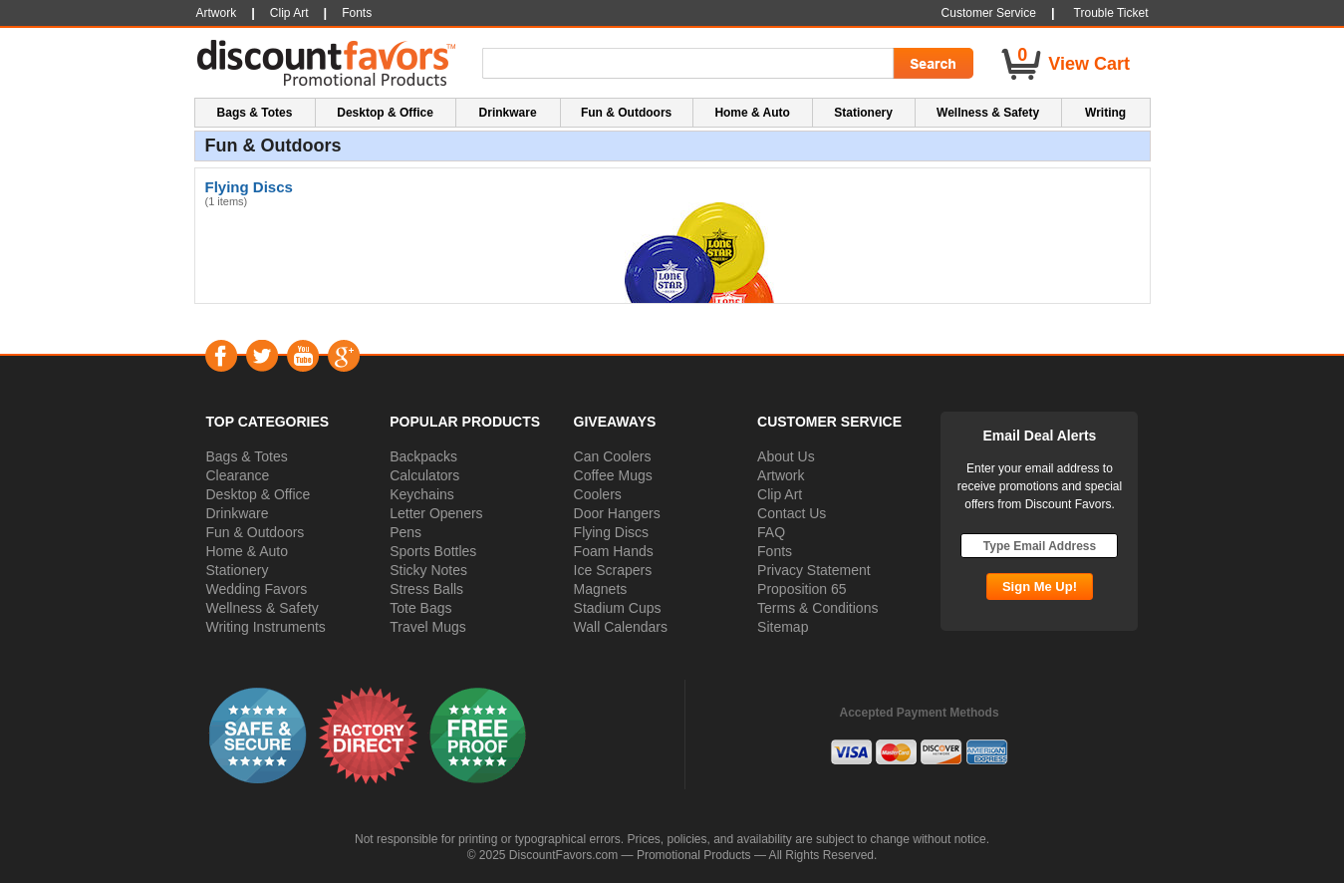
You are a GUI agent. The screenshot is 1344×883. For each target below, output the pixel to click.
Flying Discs (611, 532)
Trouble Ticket (1111, 13)
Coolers (598, 494)
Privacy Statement (814, 570)
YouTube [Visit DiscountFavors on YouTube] (302, 356)
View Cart (1089, 64)
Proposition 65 (802, 589)
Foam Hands (614, 551)
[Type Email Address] (1039, 545)
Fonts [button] (357, 13)
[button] (258, 734)
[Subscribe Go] (1039, 586)
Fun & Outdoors (255, 532)
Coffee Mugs (613, 475)
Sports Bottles (433, 551)
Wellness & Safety (262, 608)
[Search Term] (691, 64)
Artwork (780, 475)
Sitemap (782, 627)
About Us (786, 456)
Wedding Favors (257, 589)
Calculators (424, 475)
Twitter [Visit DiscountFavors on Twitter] (261, 356)
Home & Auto (247, 551)
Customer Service (988, 13)
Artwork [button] (216, 13)
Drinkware (237, 513)
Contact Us (791, 513)
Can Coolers (613, 456)
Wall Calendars (621, 627)
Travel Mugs (428, 627)
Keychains (422, 494)
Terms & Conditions (817, 608)
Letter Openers (436, 513)
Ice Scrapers (613, 570)
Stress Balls (426, 589)
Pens (405, 532)
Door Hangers (617, 513)
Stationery (237, 570)
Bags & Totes (247, 456)
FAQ (771, 532)
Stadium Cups (618, 608)
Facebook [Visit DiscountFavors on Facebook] (220, 356)
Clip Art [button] (289, 13)
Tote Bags (420, 608)
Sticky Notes (428, 570)
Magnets (601, 589)
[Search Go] (931, 64)
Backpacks (423, 456)
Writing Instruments (266, 627)
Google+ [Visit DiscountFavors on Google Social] (343, 356)
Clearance (238, 475)
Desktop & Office (258, 494)
